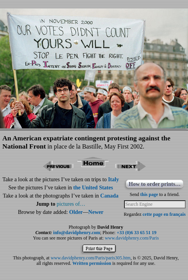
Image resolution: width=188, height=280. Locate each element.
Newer (95, 212)
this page (149, 194)
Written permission (91, 263)
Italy (113, 179)
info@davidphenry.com (76, 232)
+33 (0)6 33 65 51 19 (136, 232)
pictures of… (71, 204)
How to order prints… (155, 184)
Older (76, 212)
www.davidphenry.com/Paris (132, 238)
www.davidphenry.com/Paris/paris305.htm (91, 258)
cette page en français (164, 214)
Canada (109, 196)
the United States (93, 188)
